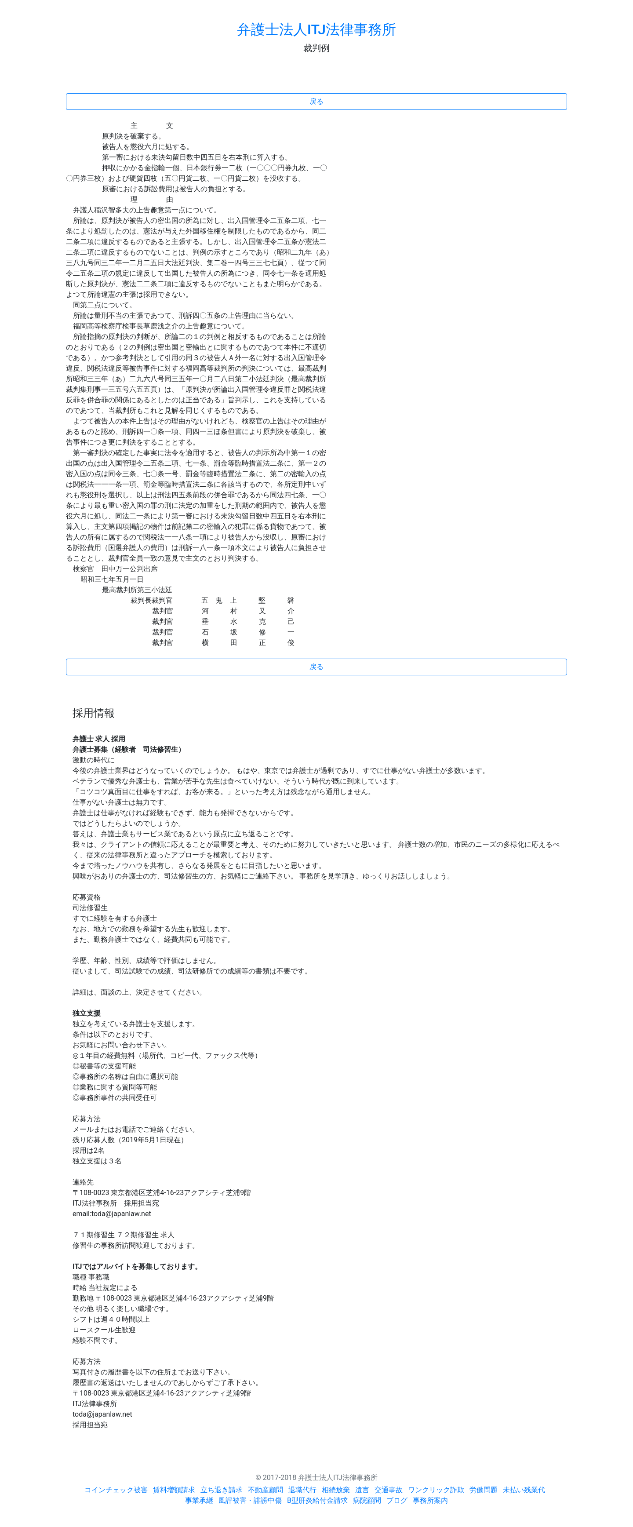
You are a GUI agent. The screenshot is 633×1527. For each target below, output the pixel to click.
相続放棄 (336, 1490)
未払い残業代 (524, 1490)
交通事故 (389, 1490)
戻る (316, 101)
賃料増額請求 (174, 1490)
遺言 (362, 1490)
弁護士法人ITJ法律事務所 (316, 29)
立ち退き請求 (221, 1490)
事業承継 (199, 1500)
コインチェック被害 (116, 1490)
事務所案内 (430, 1500)
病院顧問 (367, 1500)
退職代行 (302, 1490)
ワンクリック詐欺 (436, 1490)
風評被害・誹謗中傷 (250, 1500)
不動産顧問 (265, 1490)
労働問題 (483, 1490)
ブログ (396, 1500)
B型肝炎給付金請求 (317, 1500)
